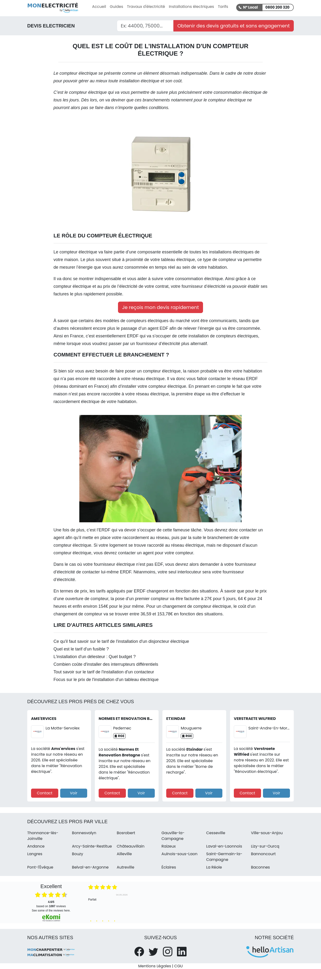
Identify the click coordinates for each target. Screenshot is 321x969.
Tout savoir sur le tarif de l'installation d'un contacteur (104, 672)
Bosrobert (126, 833)
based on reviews (51, 904)
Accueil (99, 6)
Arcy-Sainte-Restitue (92, 846)
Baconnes (260, 867)
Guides (116, 6)
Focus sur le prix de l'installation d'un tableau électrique (106, 679)
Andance (36, 846)
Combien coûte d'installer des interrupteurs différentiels (106, 664)
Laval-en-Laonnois (224, 846)
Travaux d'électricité (146, 6)
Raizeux (168, 846)
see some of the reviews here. (51, 910)
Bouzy (77, 854)
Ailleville (124, 854)
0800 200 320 (277, 7)
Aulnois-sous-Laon (179, 854)
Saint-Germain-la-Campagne (224, 856)
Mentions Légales (154, 966)
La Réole (214, 867)
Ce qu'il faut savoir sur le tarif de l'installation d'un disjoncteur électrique (121, 641)
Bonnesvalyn (84, 833)
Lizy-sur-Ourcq (265, 846)
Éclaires (168, 867)
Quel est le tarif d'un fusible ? (81, 649)
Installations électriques (191, 6)
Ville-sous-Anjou (267, 833)
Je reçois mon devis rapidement (160, 307)
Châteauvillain (130, 846)
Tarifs (223, 6)
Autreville (125, 867)
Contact (44, 793)
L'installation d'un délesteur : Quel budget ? (95, 656)
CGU (178, 966)
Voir (73, 793)
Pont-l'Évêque (40, 867)
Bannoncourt (263, 854)
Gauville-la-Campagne (173, 835)
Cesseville (215, 833)
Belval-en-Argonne (90, 867)
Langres (34, 854)
